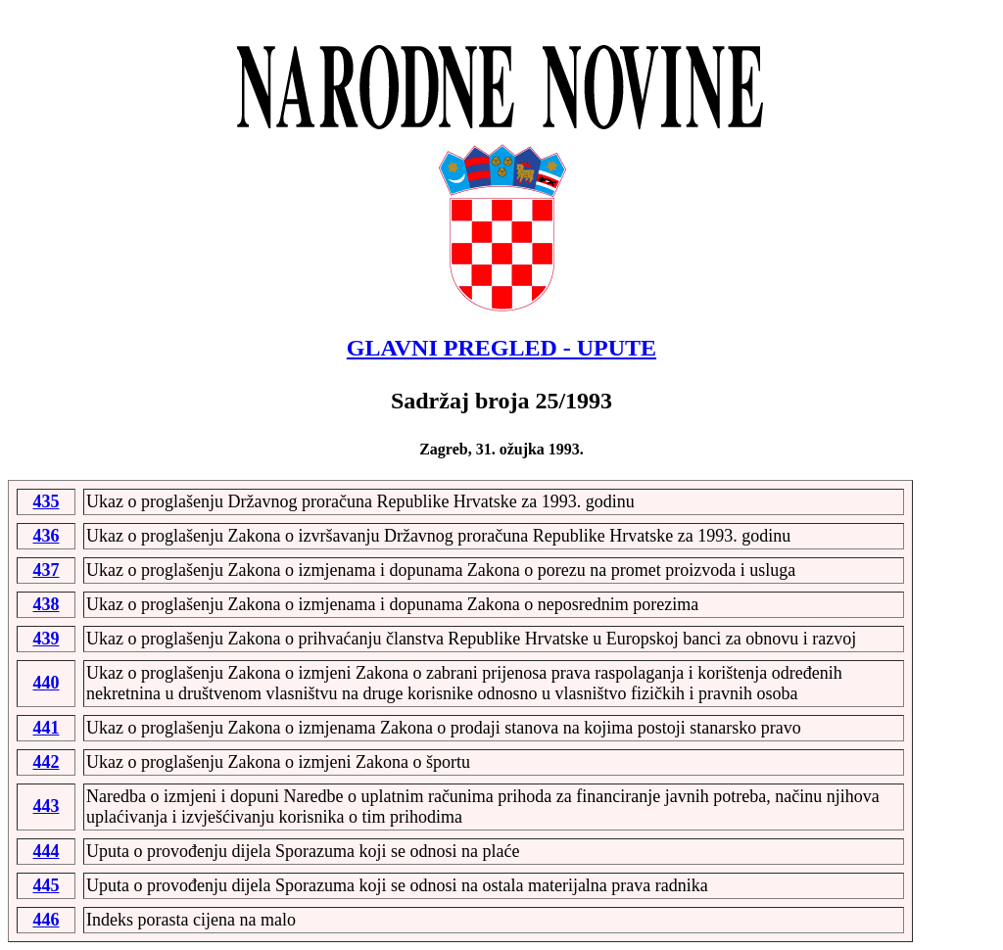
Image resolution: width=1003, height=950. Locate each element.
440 (46, 682)
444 (46, 851)
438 (46, 604)
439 (46, 638)
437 (46, 570)
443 (46, 806)
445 (46, 885)
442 (46, 762)
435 (46, 501)
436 (46, 536)
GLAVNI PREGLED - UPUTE (501, 347)
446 (46, 919)
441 (46, 727)
